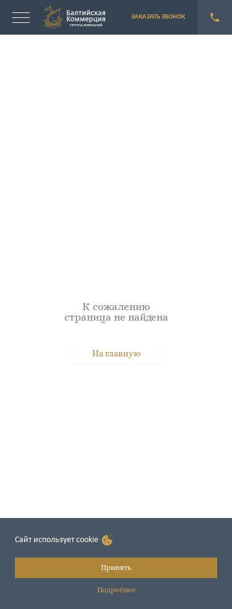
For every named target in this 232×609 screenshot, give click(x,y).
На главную (116, 353)
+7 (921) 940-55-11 (214, 17)
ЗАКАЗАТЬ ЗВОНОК (158, 17)
